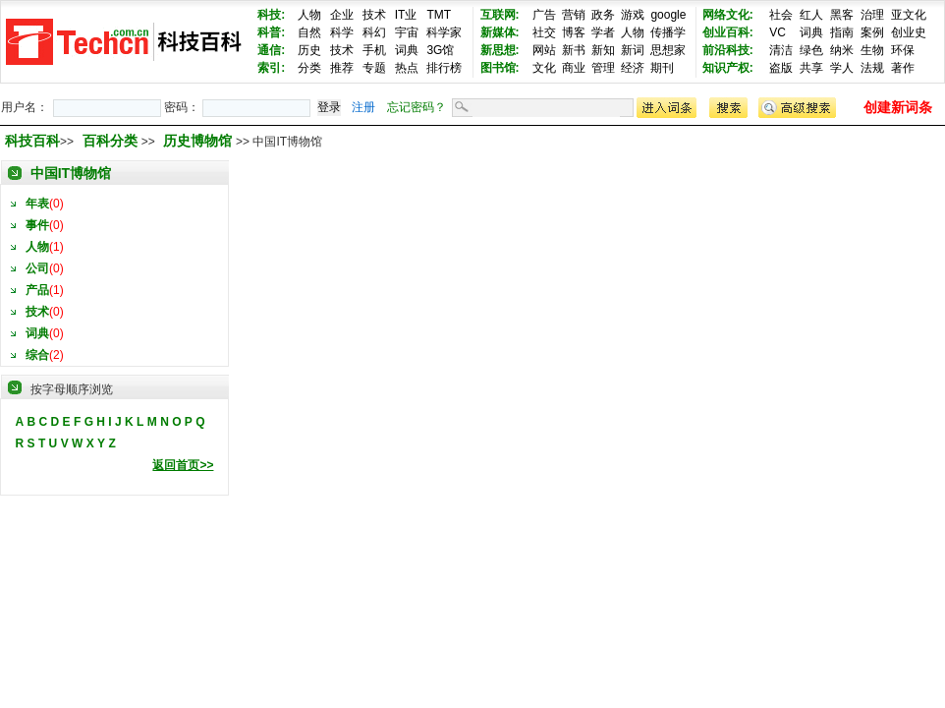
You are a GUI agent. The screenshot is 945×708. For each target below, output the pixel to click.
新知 (603, 50)
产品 (37, 290)
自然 (309, 32)
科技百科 (32, 140)
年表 (37, 203)
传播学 (668, 32)
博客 (573, 32)
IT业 (406, 15)
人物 (309, 15)
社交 (544, 32)
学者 (603, 32)
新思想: (500, 50)
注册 (363, 107)
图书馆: (500, 68)
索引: (271, 68)
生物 (872, 50)
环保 (903, 50)
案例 (872, 32)
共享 (811, 68)
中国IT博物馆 (70, 173)
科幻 (374, 32)
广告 (544, 15)
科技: (271, 15)
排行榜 (444, 68)
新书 (573, 50)
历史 (309, 50)
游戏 (632, 15)
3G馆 (440, 50)
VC (777, 32)
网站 (544, 50)
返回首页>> (182, 465)
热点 (406, 68)
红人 (811, 15)
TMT (438, 15)
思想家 (668, 50)
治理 (872, 15)
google (668, 15)
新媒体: (500, 32)
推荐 (342, 68)
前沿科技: (727, 50)
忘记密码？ (416, 107)
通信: (271, 50)
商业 (573, 68)
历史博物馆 (199, 140)
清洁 (781, 50)
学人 (842, 68)
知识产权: (727, 68)
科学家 (444, 32)
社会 (781, 15)
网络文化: (727, 15)
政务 (603, 15)
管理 (603, 68)
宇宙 (406, 32)
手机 (374, 50)
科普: (271, 32)
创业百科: (727, 32)
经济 (632, 68)
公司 (37, 268)
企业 (342, 15)
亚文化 (908, 15)
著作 (903, 68)
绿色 (811, 50)
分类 (309, 68)
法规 (872, 68)
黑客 (842, 15)
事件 (37, 225)
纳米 (842, 50)
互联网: (500, 15)
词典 (406, 50)
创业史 (908, 32)
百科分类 (110, 140)
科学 (342, 32)
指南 (842, 32)
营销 (573, 15)
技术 (374, 15)
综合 (37, 355)
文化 (544, 68)
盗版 (781, 68)
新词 (632, 50)
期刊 (662, 68)
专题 (374, 68)
